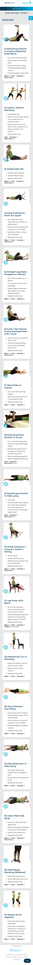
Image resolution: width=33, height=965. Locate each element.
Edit (27, 961)
